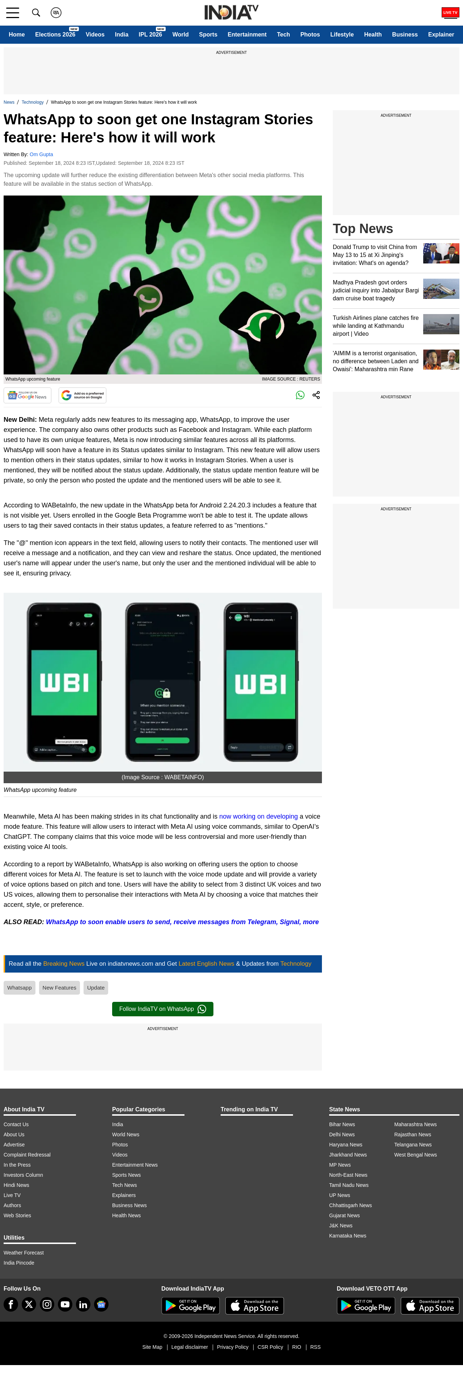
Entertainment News (135, 1165)
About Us (14, 1134)
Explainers (124, 1195)
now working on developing (258, 816)
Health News (126, 1215)
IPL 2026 (150, 34)
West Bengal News (415, 1155)
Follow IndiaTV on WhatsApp (162, 1009)
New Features (59, 988)
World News (125, 1134)
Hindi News (16, 1185)
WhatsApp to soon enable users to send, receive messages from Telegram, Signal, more (182, 922)
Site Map (152, 1347)
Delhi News (342, 1134)
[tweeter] (29, 1304)
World (181, 34)
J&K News (341, 1225)
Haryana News (345, 1145)
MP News (340, 1165)
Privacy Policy (233, 1347)
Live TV (12, 1195)
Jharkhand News (348, 1155)
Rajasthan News (412, 1134)
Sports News (126, 1175)
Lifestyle (342, 34)
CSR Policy (270, 1347)
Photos (310, 34)
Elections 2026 (55, 34)
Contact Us (16, 1124)
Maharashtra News (415, 1124)
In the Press (17, 1165)
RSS (315, 1347)
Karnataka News (347, 1236)
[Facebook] (11, 1304)
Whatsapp (19, 988)
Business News (129, 1205)
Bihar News (342, 1124)
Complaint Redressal (27, 1155)
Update (96, 988)
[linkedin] (83, 1304)
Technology (33, 102)
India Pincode (19, 1263)
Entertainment (247, 34)
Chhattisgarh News (350, 1205)
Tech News (124, 1185)
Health (373, 34)
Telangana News (413, 1145)
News (9, 102)
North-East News (348, 1175)
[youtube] (65, 1304)
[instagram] (47, 1304)
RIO (296, 1347)
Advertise (14, 1145)
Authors (12, 1205)
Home (17, 34)
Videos (95, 34)
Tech (283, 34)
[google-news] (101, 1304)
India (121, 34)
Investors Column (23, 1175)
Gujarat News (344, 1215)
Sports (208, 34)
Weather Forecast (24, 1253)
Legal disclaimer (189, 1347)
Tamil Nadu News (349, 1185)
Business (405, 34)
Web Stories (17, 1215)
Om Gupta (41, 154)
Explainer (441, 34)
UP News (339, 1195)
